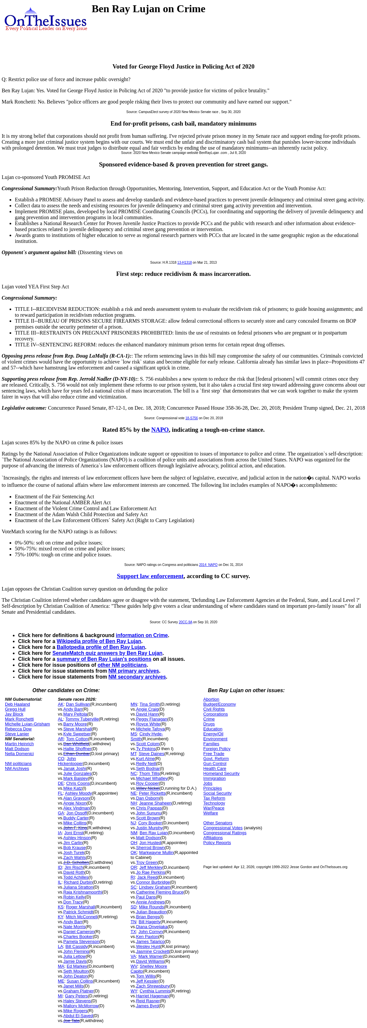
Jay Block (14, 714)
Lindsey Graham (154, 887)
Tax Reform (214, 798)
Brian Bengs (148, 916)
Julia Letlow (74, 956)
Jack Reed (147, 877)
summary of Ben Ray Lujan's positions (104, 659)
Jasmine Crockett (152, 951)
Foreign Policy (216, 748)
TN (133, 921)
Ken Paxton (147, 936)
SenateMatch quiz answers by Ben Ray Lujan (107, 653)
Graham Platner (78, 990)
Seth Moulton (76, 971)
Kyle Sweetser (77, 733)
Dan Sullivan (78, 704)
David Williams (150, 961)
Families (211, 743)
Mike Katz (72, 788)
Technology (214, 803)
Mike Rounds (151, 906)
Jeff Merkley (151, 867)
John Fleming (76, 951)
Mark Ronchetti (19, 719)
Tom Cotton (77, 738)
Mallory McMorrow (80, 1005)
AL (60, 719)
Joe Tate (71, 1020)
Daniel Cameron (78, 931)
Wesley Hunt (148, 946)
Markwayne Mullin (156, 852)
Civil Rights (214, 709)
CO (61, 758)
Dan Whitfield (76, 743)
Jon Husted (150, 842)
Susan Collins (80, 981)
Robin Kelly (74, 897)
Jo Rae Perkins (150, 872)
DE (61, 783)
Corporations (215, 714)
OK (134, 852)
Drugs (209, 723)
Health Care (214, 768)
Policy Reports (217, 842)
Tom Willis (146, 976)
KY (60, 916)
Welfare (210, 812)
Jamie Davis (75, 961)
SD (134, 906)
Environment (215, 738)
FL (60, 793)
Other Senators (217, 822)
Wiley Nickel (148, 788)
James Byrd (147, 1005)
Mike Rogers (75, 1010)
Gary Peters (76, 995)
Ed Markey (77, 966)
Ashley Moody (78, 793)
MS (134, 733)
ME (61, 981)
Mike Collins (74, 822)
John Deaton (75, 976)
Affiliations (213, 837)
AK (60, 704)
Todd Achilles (75, 877)
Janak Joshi (74, 768)
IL (59, 882)
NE (134, 793)
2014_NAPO (208, 565)
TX (133, 931)
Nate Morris (74, 926)
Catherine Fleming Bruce (160, 892)
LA (60, 946)
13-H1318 (184, 262)
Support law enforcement (150, 576)
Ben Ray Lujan (153, 832)
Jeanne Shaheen (155, 803)
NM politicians (18, 763)
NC (134, 773)
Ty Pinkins (146, 748)
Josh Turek (73, 852)
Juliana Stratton (78, 887)
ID (60, 867)
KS (60, 906)
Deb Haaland (17, 704)
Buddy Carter (76, 817)
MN (134, 704)
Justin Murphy (149, 827)
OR (134, 867)
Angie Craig (147, 709)
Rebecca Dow (18, 728)
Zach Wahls (74, 857)
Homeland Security (221, 773)
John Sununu (149, 812)
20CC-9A (185, 622)
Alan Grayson (76, 798)
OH (134, 842)
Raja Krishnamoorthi (82, 892)
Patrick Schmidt (78, 911)
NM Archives (17, 768)
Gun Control (215, 763)
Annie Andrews (150, 901)
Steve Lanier (17, 733)
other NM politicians (122, 665)
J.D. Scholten (76, 862)
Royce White (148, 723)
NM (134, 832)
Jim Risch (74, 867)
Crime (209, 719)
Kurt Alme (145, 758)
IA (60, 832)
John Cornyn (150, 931)
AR (61, 738)
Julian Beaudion (151, 911)
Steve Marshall (77, 728)
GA (61, 812)
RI (133, 877)
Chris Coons (78, 783)
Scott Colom (148, 743)
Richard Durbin (78, 882)
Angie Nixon (74, 803)
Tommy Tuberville (82, 719)
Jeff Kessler (147, 981)
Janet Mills (73, 986)
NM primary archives (133, 671)
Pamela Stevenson (81, 941)
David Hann (147, 714)
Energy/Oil (213, 733)
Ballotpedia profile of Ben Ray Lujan (101, 647)
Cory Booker (150, 822)
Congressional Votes (223, 827)
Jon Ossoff (76, 812)
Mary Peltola (75, 714)
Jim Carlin (72, 842)
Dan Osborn (147, 798)
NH (134, 803)
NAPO (160, 429)
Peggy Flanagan (152, 719)
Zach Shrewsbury (152, 986)
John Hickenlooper (70, 761)
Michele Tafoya (150, 728)
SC (134, 887)
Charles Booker (78, 936)
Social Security (217, 793)
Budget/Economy (219, 704)
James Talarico (150, 941)
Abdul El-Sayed (78, 1015)
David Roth (73, 872)
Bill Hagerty (150, 921)
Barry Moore (75, 723)
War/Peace (214, 808)
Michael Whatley (152, 778)
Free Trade (214, 753)
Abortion (211, 699)
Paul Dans (146, 897)
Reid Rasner (148, 1000)
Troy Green (147, 862)
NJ (133, 822)
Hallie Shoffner (77, 748)
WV (134, 966)
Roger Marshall (80, 906)
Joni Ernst (73, 832)
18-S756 (191, 418)
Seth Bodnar (148, 768)
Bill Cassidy (77, 946)
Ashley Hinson (77, 837)
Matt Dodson (17, 748)
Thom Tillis (149, 773)
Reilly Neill (146, 763)
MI (60, 995)
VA (133, 956)
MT (133, 753)
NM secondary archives (137, 677)
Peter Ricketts (152, 793)
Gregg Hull (15, 709)
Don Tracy (73, 901)
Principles (212, 788)
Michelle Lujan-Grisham (27, 723)
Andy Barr (72, 709)
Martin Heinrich (19, 743)
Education (213, 728)
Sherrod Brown (150, 847)
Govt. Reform (216, 758)
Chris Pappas (149, 808)
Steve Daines (151, 753)
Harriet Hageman (152, 995)
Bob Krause (74, 847)
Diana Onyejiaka (152, 926)
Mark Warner (150, 956)
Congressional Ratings (225, 832)
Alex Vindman (76, 808)
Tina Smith (149, 704)
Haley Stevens (77, 1000)
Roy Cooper (147, 783)
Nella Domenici (19, 753)
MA (61, 966)
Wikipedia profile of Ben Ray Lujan (99, 641)
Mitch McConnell (81, 916)
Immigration (214, 778)
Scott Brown (147, 817)
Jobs (207, 783)
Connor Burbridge (153, 882)
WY (134, 990)
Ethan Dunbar (76, 753)
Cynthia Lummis (154, 990)
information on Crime (142, 635)
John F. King (75, 827)
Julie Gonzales (77, 773)
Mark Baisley (75, 778)
